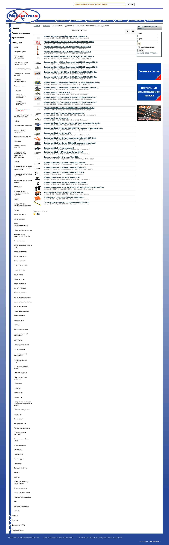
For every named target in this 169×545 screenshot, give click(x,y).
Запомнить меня (147, 47)
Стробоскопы (18, 454)
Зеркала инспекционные (22, 136)
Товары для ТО (18, 525)
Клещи (16, 210)
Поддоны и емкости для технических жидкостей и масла (23, 403)
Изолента (17, 141)
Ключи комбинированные (23, 230)
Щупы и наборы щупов (22, 492)
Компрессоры (19, 320)
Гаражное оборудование (22, 69)
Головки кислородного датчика (22, 74)
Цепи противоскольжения (23, 302)
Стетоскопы (18, 449)
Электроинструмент (21, 265)
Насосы (16, 511)
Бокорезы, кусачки (20, 51)
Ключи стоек (18, 274)
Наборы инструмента (21, 345)
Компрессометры (20, 315)
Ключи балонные (20, 214)
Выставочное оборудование (19, 57)
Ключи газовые (19, 219)
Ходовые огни (18, 530)
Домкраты (17, 90)
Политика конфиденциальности (23, 537)
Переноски (18, 383)
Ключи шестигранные (21, 311)
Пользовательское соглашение (58, 538)
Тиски (16, 501)
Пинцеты (17, 388)
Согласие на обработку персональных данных (99, 538)
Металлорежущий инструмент (20, 354)
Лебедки (17, 121)
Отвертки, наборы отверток (20, 378)
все (38, 214)
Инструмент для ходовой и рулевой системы (23, 115)
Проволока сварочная (22, 410)
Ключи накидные (20, 241)
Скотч (16, 199)
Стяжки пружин (19, 459)
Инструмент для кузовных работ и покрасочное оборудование (20, 154)
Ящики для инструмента (22, 497)
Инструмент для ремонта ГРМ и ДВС (23, 175)
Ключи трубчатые (20, 288)
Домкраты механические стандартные (23, 109)
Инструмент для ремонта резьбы (23, 181)
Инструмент (17, 43)
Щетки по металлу (20, 488)
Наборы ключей (19, 349)
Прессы (16, 161)
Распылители (18, 419)
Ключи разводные (20, 251)
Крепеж (15, 520)
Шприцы (17, 477)
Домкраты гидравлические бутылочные (21, 96)
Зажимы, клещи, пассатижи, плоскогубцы (22, 235)
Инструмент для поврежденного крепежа (22, 204)
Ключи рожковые (20, 261)
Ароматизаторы (18, 38)
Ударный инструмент (21, 506)
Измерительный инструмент (19, 131)
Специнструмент (20, 445)
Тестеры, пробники (20, 468)
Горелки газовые (20, 86)
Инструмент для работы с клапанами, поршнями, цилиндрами (23, 167)
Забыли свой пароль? (147, 53)
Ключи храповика (20, 293)
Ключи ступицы (19, 279)
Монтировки (18, 340)
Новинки (15, 28)
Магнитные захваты (21, 329)
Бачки (16, 47)
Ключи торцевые (20, 283)
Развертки (17, 414)
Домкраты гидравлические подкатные (21, 103)
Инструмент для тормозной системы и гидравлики (21, 192)
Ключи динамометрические (21, 224)
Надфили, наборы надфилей (20, 361)
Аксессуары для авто (21, 33)
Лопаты (16, 325)
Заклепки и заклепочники (23, 125)
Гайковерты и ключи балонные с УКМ (21, 63)
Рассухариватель (20, 423)
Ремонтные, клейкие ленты (21, 439)
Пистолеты (18, 397)
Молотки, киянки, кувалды (20, 146)
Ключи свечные (19, 270)
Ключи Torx (18, 186)
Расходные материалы (22, 428)
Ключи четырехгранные (22, 297)
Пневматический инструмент (20, 433)
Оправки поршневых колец (21, 367)
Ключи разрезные (20, 256)
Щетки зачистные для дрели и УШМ (21, 482)
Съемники (17, 463)
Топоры (16, 472)
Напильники (18, 392)
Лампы (15, 515)
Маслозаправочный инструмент (21, 334)
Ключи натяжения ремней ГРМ (23, 246)
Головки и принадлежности (20, 80)
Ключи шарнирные (20, 306)
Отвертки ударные (20, 372)
